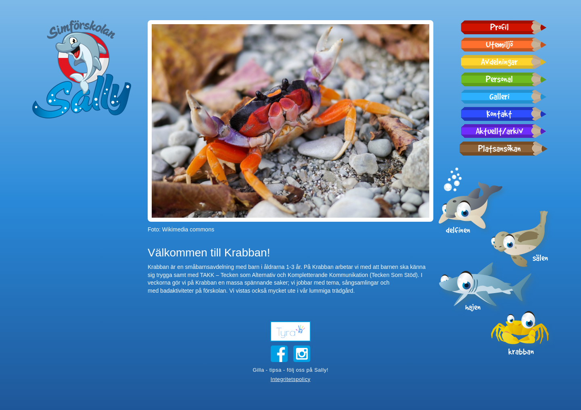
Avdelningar (499, 61)
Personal (499, 79)
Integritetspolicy (291, 379)
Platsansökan (499, 148)
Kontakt (499, 113)
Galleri (499, 96)
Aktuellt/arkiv (499, 131)
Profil (499, 27)
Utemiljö (499, 44)
